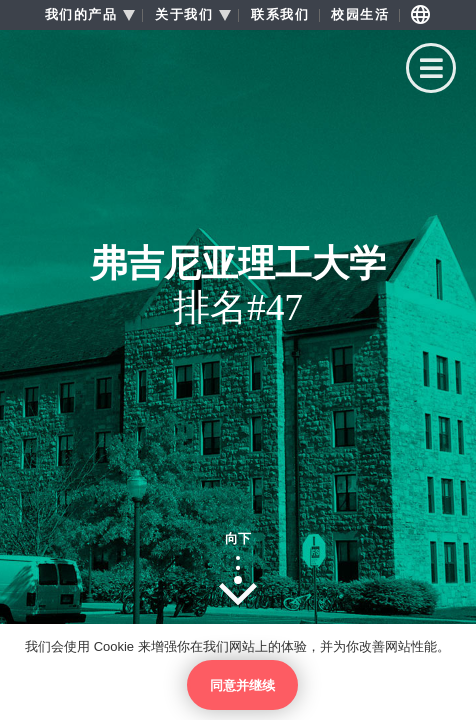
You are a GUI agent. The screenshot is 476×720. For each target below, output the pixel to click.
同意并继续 (242, 685)
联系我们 (280, 15)
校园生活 (360, 15)
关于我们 (184, 15)
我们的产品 (81, 15)
